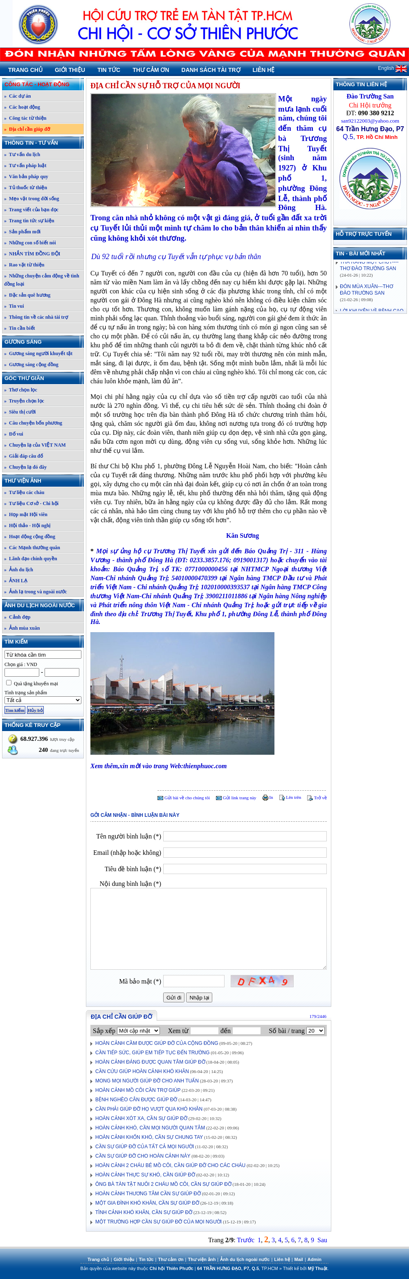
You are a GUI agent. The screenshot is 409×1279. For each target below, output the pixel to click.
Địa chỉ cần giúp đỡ (121, 1016)
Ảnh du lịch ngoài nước (43, 605)
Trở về (317, 797)
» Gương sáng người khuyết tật (38, 353)
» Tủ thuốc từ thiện (25, 187)
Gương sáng (43, 342)
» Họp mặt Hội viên (25, 514)
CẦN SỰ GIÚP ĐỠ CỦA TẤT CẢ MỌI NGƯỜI (144, 1146)
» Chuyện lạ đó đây (25, 467)
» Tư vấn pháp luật (25, 165)
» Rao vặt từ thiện (24, 265)
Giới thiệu (70, 70)
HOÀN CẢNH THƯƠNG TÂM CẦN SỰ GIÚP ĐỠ (148, 1193)
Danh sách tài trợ (211, 70)
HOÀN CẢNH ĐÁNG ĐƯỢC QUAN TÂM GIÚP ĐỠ (150, 1062)
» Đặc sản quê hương (27, 295)
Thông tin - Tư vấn (43, 143)
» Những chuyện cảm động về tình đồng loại (41, 280)
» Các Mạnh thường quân (32, 547)
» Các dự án (17, 96)
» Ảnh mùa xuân (22, 628)
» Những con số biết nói (30, 243)
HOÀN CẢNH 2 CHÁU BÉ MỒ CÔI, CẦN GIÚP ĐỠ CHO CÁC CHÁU (170, 1165)
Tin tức (108, 70)
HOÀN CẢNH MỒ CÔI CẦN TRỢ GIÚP (137, 1090)
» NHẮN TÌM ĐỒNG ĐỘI (32, 254)
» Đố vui (13, 434)
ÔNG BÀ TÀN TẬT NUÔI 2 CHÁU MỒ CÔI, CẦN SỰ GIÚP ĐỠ (163, 1184)
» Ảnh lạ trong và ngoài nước (35, 592)
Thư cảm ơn (151, 70)
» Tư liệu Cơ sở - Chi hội (31, 503)
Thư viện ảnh (43, 481)
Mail (298, 1259)
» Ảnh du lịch (18, 569)
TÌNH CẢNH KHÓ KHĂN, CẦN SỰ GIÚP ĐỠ (143, 1212)
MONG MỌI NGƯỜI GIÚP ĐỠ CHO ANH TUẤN (147, 1081)
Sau (322, 1240)
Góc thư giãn (43, 378)
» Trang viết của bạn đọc (31, 209)
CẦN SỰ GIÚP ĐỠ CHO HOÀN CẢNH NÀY (142, 1156)
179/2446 (317, 1016)
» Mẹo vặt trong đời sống (31, 198)
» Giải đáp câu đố (23, 456)
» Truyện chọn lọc (24, 401)
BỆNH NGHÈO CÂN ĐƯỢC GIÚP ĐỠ (136, 1099)
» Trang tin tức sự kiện (29, 221)
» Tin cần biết (19, 328)
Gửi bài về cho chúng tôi (183, 797)
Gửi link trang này (236, 797)
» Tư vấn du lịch (22, 154)
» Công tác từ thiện (25, 118)
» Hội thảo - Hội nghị (27, 525)
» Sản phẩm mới (22, 232)
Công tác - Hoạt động (43, 84)
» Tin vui (14, 306)
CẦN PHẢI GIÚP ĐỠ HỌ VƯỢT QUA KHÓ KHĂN (148, 1109)
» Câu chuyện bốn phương (33, 423)
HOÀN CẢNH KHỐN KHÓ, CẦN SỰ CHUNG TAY (149, 1137)
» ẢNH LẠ (15, 581)
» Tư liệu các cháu (24, 492)
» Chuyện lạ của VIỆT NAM (35, 445)
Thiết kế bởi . (306, 1268)
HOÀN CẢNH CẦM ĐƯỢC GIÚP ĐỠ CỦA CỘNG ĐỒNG (156, 1043)
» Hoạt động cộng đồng (29, 536)
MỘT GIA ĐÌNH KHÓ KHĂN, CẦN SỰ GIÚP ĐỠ (147, 1203)
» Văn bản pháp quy (26, 176)
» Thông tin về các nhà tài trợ (36, 317)
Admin (314, 1259)
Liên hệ (264, 70)
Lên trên (290, 797)
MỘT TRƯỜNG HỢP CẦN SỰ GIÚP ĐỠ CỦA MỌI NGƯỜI (158, 1222)
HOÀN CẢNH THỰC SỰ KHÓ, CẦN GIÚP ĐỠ (145, 1175)
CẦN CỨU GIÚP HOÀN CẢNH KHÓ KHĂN (142, 1071)
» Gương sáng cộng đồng (31, 364)
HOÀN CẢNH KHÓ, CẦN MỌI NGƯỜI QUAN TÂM (150, 1128)
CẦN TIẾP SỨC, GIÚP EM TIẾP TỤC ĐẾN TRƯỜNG (152, 1052)
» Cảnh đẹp (17, 617)
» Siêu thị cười (20, 412)
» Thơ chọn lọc (20, 390)
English (392, 68)
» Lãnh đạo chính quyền (30, 558)
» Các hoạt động (22, 107)
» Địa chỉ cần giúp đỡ (27, 129)
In (268, 797)
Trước (245, 1240)
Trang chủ (25, 70)
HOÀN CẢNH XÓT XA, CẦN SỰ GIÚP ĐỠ (141, 1118)
